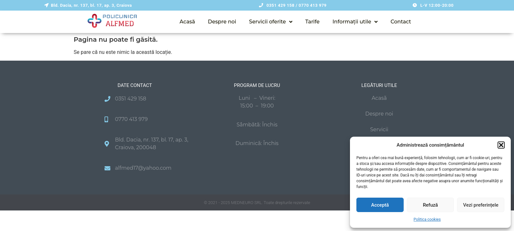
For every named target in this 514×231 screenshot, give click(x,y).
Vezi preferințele (481, 205)
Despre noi (222, 22)
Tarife (312, 22)
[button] (501, 145)
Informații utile (355, 22)
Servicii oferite (270, 22)
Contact (400, 22)
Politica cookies (427, 219)
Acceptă (380, 205)
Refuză (430, 205)
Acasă (187, 22)
